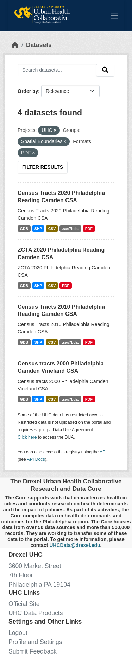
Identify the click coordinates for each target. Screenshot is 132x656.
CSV (52, 229)
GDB (24, 229)
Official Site (24, 603)
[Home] (15, 45)
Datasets (39, 45)
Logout (17, 632)
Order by (28, 91)
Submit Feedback (32, 651)
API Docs (36, 459)
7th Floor (20, 575)
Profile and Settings (35, 641)
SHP (38, 229)
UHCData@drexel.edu (74, 545)
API (103, 452)
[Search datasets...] (57, 70)
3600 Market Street (34, 565)
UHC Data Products (35, 613)
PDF (89, 229)
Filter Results (42, 167)
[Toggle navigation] (114, 15)
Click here (27, 437)
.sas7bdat (70, 229)
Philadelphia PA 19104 (39, 584)
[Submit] (105, 70)
